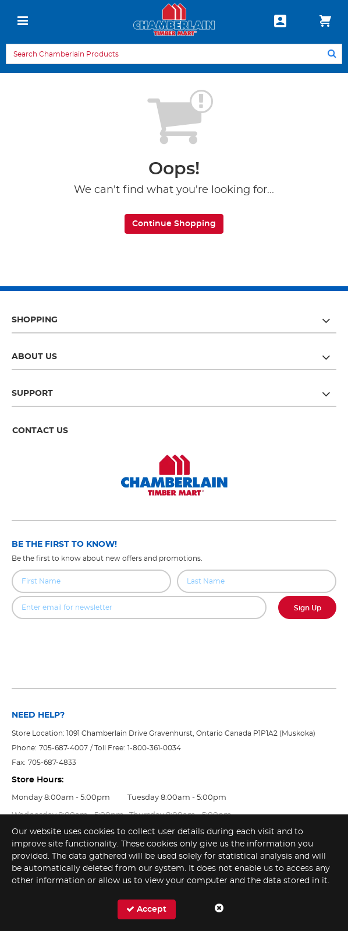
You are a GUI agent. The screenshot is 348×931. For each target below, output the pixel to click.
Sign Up (307, 608)
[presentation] (174, 644)
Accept (146, 909)
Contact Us (40, 431)
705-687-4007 (63, 747)
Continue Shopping (174, 224)
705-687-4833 (52, 762)
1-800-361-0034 (154, 747)
